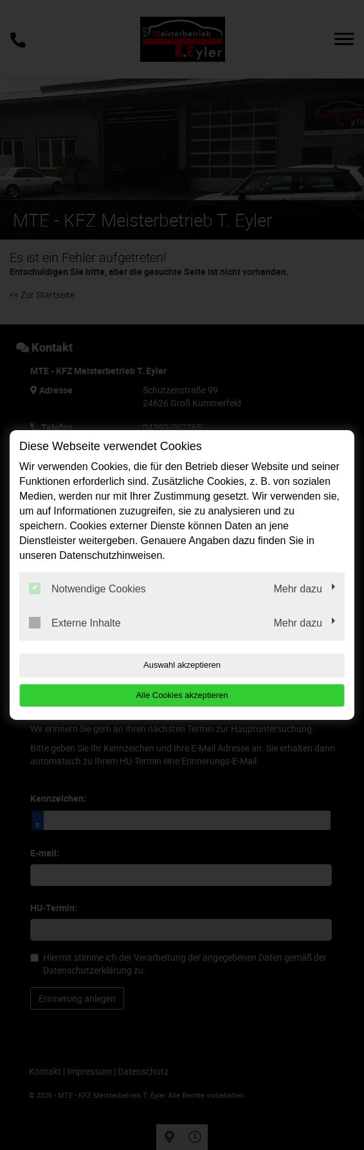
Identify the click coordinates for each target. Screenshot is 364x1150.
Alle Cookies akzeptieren (182, 695)
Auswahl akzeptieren (182, 665)
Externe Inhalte (75, 622)
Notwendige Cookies (87, 588)
